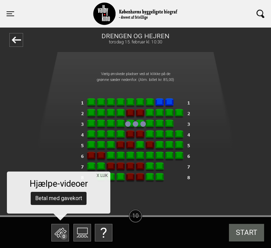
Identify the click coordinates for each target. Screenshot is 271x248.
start (246, 232)
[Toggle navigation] (10, 14)
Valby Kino (72, 7)
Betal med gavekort (58, 198)
